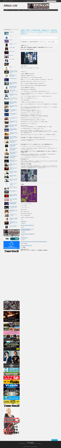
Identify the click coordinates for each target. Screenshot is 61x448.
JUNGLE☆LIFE (10, 6)
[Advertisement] (31, 19)
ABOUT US (23, 443)
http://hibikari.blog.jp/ (24, 237)
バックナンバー (27, 443)
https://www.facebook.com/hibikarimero (27, 225)
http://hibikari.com (24, 221)
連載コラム (40, 443)
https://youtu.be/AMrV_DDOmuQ (26, 245)
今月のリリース (36, 443)
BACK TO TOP (54, 439)
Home (20, 443)
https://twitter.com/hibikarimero (26, 229)
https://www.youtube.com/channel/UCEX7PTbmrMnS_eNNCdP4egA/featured (34, 241)
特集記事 (31, 443)
